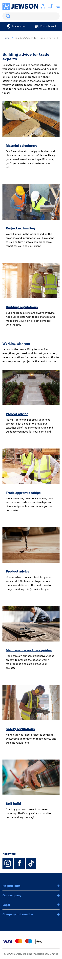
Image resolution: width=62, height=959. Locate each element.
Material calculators (21, 145)
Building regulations (22, 307)
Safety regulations (20, 729)
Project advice (17, 414)
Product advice (17, 571)
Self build (13, 803)
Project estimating (20, 228)
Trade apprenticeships (23, 493)
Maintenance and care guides (29, 650)
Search (7, 16)
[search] (31, 16)
